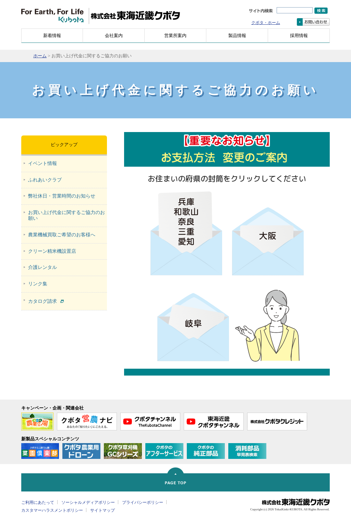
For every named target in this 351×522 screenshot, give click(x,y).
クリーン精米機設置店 (52, 251)
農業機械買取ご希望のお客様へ (61, 234)
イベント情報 (42, 163)
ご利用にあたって (37, 502)
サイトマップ (102, 510)
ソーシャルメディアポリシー (88, 502)
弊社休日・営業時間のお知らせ (61, 196)
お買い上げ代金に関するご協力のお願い (66, 215)
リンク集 (37, 283)
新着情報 (52, 35)
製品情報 (237, 35)
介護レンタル (42, 267)
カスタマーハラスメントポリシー (52, 510)
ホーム (40, 55)
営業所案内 (175, 35)
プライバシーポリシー (142, 502)
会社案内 (114, 35)
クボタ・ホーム (265, 22)
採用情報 (299, 35)
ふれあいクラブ (45, 179)
